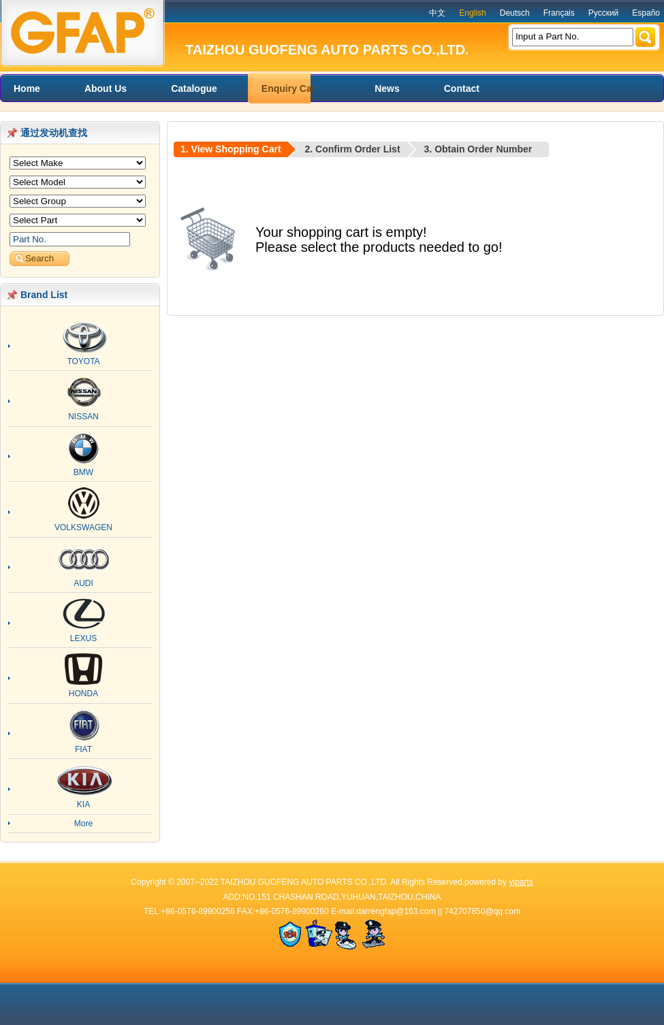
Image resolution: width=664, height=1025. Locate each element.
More (83, 823)
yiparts (521, 882)
